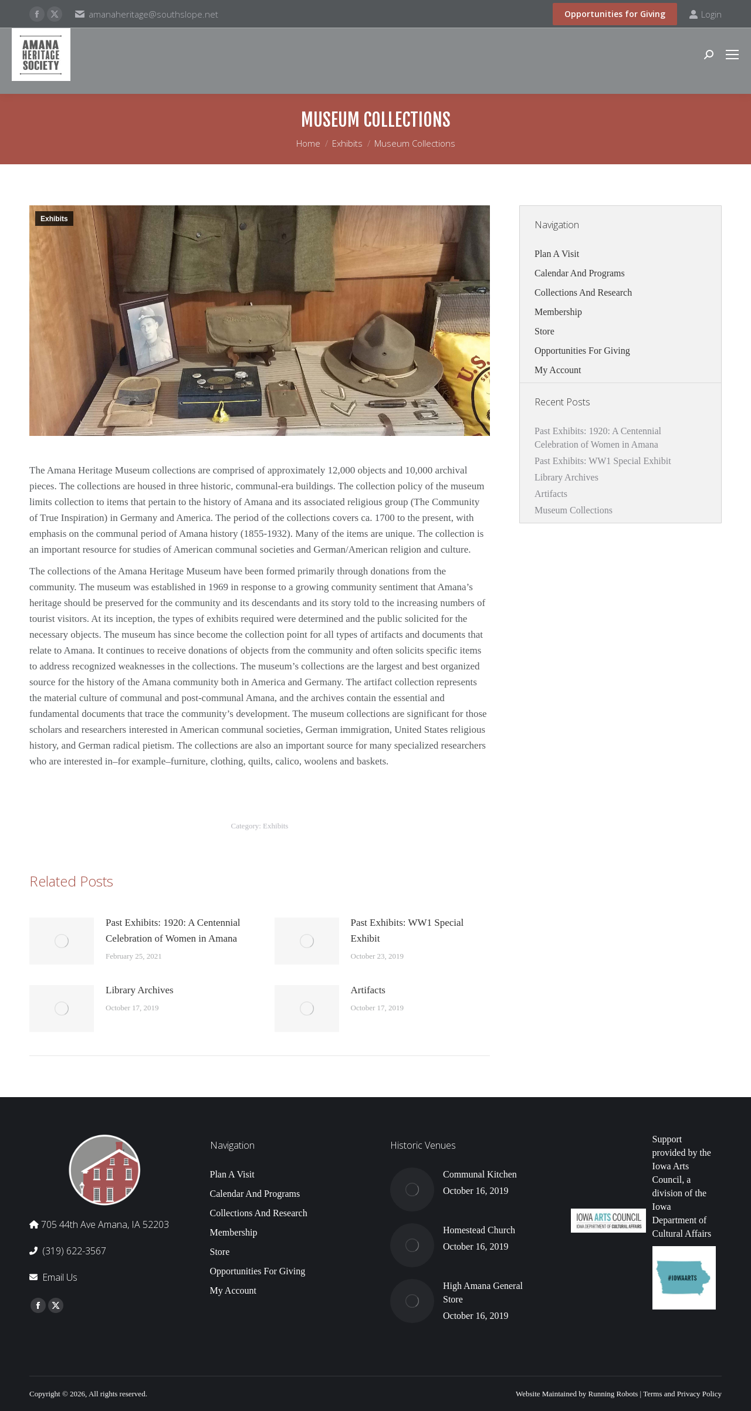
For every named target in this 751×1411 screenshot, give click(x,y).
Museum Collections (574, 510)
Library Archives (140, 990)
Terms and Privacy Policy (682, 1393)
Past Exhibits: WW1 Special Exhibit (407, 930)
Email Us (59, 1277)
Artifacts (368, 990)
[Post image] (61, 941)
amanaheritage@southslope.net (153, 14)
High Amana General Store (483, 1292)
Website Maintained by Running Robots (577, 1393)
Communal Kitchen (480, 1174)
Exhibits (54, 219)
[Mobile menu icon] (732, 55)
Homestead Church (479, 1230)
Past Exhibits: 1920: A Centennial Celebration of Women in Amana (173, 930)
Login (705, 14)
